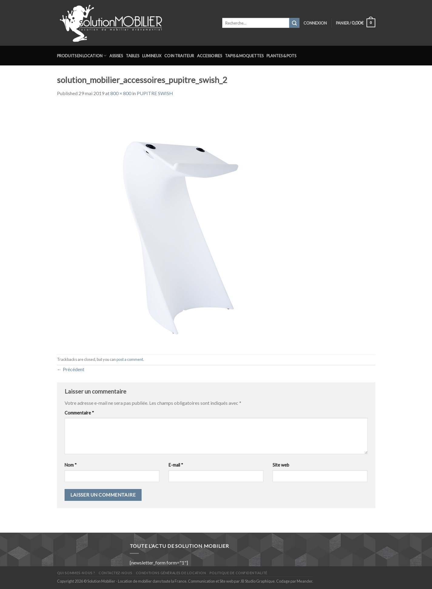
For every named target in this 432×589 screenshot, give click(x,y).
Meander (304, 581)
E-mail (176, 465)
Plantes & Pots (281, 55)
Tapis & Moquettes (244, 55)
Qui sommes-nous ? (76, 573)
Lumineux (151, 55)
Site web (281, 465)
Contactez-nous (115, 573)
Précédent (70, 369)
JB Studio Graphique (257, 581)
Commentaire (79, 412)
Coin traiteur (179, 55)
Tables (132, 55)
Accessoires (209, 55)
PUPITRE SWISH (155, 93)
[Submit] (294, 23)
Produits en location (81, 55)
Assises (116, 55)
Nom (71, 465)
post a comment (129, 359)
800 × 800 (120, 93)
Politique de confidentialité (238, 573)
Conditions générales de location (171, 573)
